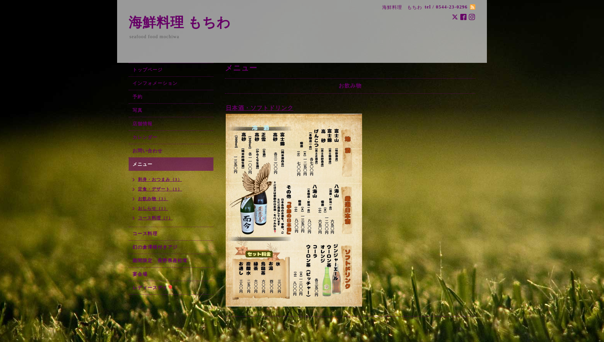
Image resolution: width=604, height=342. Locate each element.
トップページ (148, 69)
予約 (138, 96)
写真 (138, 110)
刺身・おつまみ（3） (160, 179)
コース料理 (145, 233)
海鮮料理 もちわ (180, 22)
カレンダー (145, 137)
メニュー (143, 164)
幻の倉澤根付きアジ (155, 247)
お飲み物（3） (153, 198)
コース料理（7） (155, 218)
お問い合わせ (148, 150)
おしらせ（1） (153, 208)
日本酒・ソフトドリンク (260, 108)
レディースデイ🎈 (153, 287)
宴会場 (140, 274)
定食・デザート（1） (160, 189)
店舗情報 (143, 123)
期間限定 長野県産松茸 (160, 260)
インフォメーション (155, 83)
